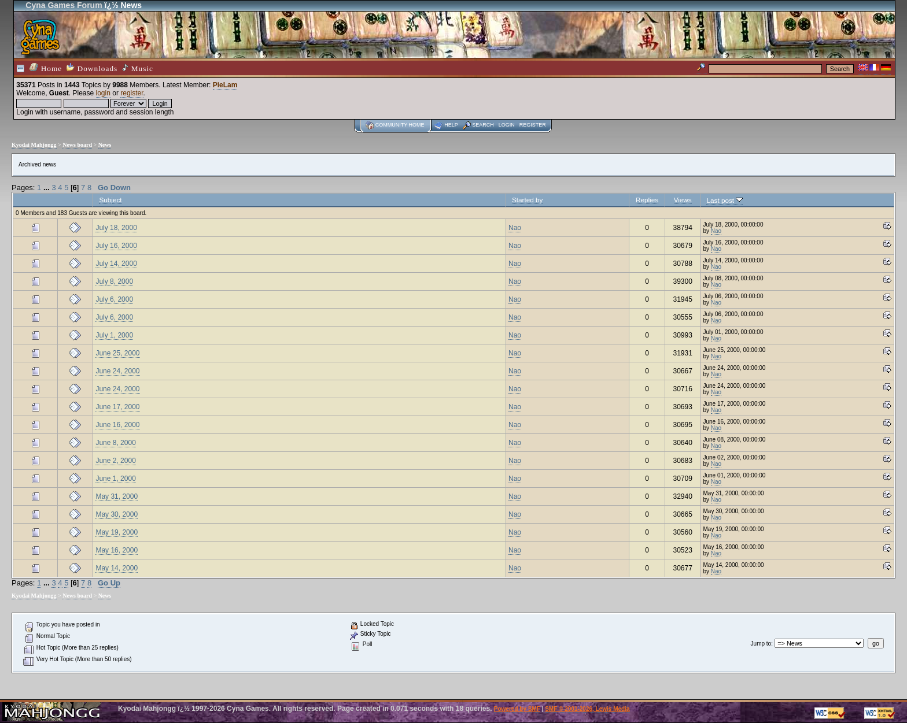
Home (46, 68)
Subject (110, 199)
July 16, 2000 (116, 246)
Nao (514, 228)
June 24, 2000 (117, 371)
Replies (647, 199)
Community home (400, 125)
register (131, 93)
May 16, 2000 (116, 550)
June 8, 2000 (115, 443)
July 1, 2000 (114, 335)
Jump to (761, 643)
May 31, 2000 (116, 496)
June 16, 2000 (117, 425)
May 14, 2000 (116, 568)
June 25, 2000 (117, 353)
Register (532, 125)
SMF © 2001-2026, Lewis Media (587, 709)
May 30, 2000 (116, 514)
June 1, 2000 (115, 478)
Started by (527, 199)
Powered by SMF (517, 709)
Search (483, 125)
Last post (724, 200)
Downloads (92, 68)
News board (77, 145)
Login (507, 125)
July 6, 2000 (114, 299)
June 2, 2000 (115, 461)
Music (137, 68)
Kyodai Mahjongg (34, 145)
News (105, 145)
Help (451, 125)
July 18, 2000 (116, 228)
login (103, 93)
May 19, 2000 (116, 532)
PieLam (225, 85)
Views (683, 199)
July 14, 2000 (116, 263)
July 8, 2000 (114, 281)
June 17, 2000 (117, 407)
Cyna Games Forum (63, 5)
